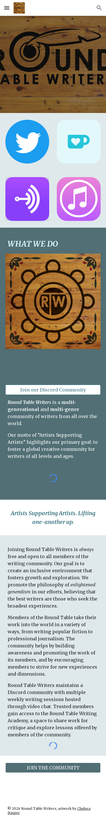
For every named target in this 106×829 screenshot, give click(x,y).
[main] (53, 244)
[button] (7, 8)
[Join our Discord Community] (53, 389)
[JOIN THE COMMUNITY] (53, 767)
